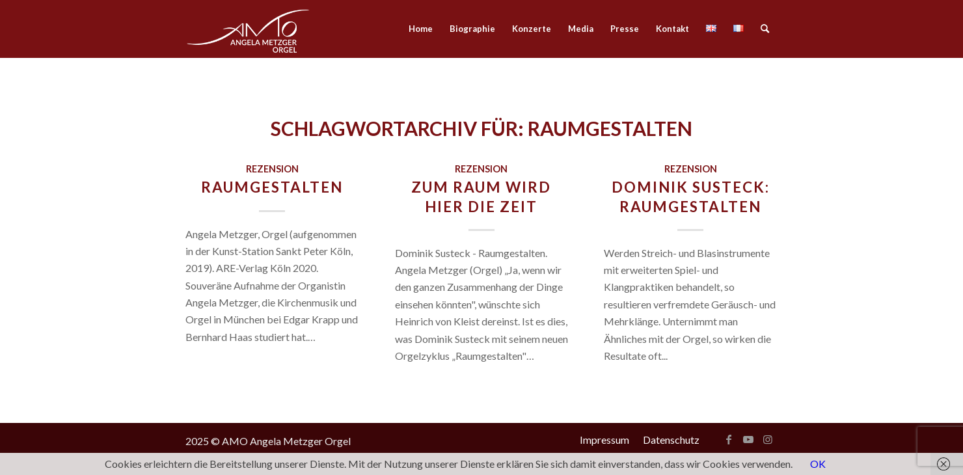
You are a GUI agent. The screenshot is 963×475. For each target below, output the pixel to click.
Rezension (272, 168)
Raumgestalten (272, 187)
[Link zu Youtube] (748, 439)
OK (818, 463)
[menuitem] (420, 28)
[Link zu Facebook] (729, 439)
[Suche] (765, 28)
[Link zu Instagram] (768, 439)
